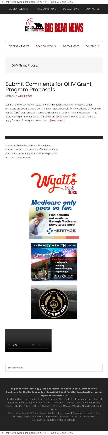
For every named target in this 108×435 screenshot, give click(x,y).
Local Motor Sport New (86, 402)
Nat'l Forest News (40, 406)
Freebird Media (67, 420)
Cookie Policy (55, 413)
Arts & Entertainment (76, 399)
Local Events (94, 399)
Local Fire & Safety (17, 402)
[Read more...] (57, 120)
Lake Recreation (22, 406)
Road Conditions (14, 399)
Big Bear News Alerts (54, 399)
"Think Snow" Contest (62, 402)
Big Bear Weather (33, 399)
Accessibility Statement (19, 413)
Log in (64, 395)
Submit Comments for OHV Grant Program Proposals (48, 87)
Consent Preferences (74, 413)
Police (9, 406)
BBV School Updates (61, 406)
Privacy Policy (39, 413)
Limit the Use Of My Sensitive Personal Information (70, 416)
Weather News (80, 406)
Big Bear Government (39, 402)
